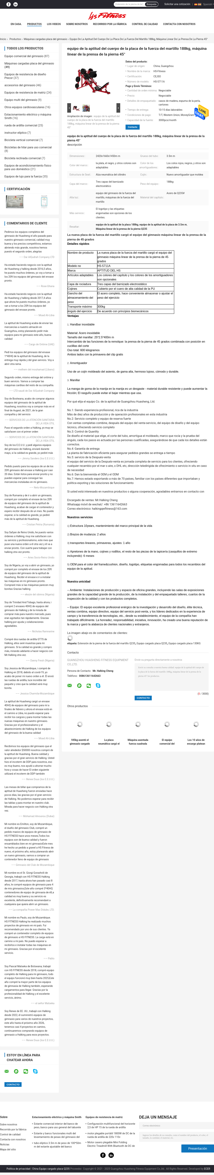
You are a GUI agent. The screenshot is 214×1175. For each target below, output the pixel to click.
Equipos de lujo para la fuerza (23, 176)
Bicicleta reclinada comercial (22, 158)
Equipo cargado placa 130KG (185, 643)
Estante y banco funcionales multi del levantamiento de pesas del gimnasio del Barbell (57, 1135)
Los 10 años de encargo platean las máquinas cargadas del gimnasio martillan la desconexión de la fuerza (196, 742)
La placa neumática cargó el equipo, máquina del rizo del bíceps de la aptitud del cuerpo (108, 742)
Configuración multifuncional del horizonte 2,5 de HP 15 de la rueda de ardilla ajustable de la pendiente (111, 1126)
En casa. (16, 24)
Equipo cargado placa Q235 (152, 643)
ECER (207, 1168)
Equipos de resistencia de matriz (25, 92)
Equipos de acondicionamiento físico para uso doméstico (27, 167)
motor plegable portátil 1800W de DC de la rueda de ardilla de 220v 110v (111, 1135)
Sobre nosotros (77, 24)
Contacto (132, 127)
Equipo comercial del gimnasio (23, 56)
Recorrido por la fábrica (110, 24)
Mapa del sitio (8, 1149)
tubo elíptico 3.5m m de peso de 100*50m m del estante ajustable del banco (57, 1145)
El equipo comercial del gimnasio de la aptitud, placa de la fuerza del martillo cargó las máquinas (167, 742)
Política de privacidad (18, 1168)
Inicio (3, 39)
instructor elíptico (15, 132)
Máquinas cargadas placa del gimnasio (45, 39)
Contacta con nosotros (179, 24)
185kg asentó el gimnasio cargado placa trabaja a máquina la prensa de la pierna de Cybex (80, 742)
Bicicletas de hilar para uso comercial (28, 147)
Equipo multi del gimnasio (20, 100)
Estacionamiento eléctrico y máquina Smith (56, 1117)
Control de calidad (145, 24)
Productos (34, 24)
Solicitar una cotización (177, 4)
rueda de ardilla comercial (20, 125)
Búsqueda (151, 4)
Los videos (54, 24)
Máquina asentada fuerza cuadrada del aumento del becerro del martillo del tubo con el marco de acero (138, 742)
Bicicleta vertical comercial (21, 140)
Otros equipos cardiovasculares (24, 107)
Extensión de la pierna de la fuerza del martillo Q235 (106, 643)
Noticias (4, 1144)
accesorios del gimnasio (19, 85)
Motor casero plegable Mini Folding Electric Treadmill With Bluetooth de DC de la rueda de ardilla (111, 1144)
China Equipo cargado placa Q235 (51, 1168)
